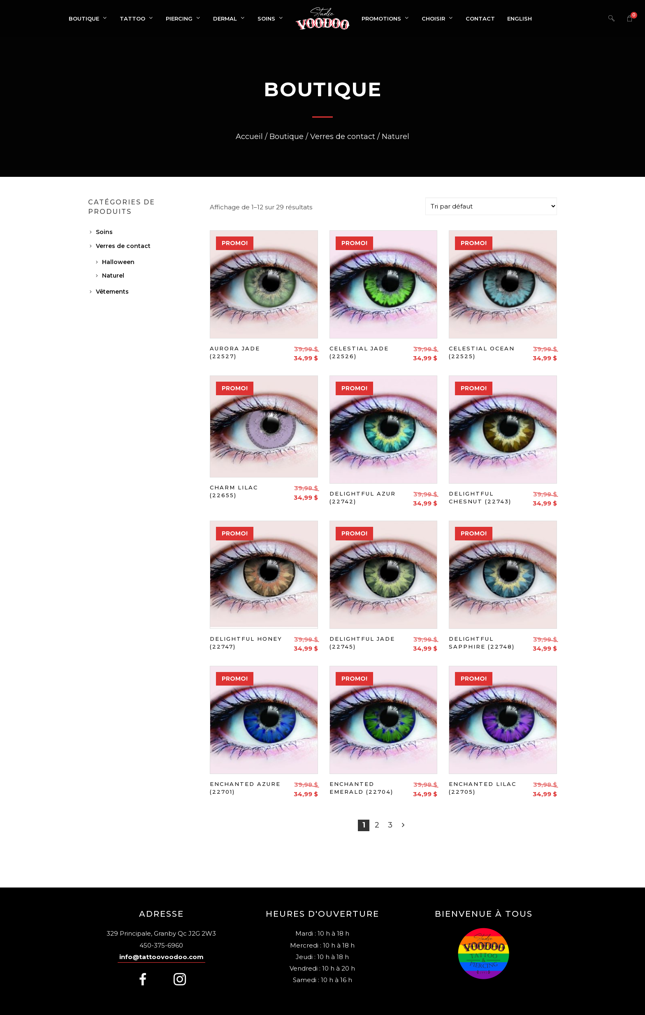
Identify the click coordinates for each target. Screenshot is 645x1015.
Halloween (118, 262)
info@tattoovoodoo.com (161, 957)
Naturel (113, 275)
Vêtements (112, 291)
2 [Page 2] (377, 825)
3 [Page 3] (390, 825)
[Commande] (491, 206)
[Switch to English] (519, 18)
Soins (104, 232)
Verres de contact (123, 246)
